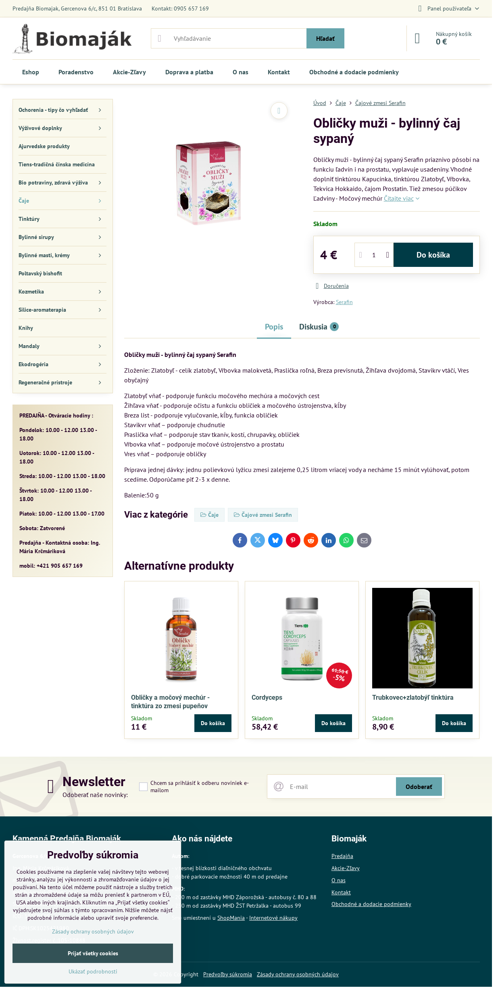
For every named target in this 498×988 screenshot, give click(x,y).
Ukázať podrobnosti (93, 971)
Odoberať (419, 786)
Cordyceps (267, 697)
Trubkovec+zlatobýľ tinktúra (413, 697)
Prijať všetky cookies (93, 953)
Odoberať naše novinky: (95, 795)
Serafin (344, 302)
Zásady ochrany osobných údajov (298, 974)
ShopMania (231, 917)
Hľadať (325, 38)
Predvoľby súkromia (227, 974)
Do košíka (433, 255)
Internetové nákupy (273, 917)
